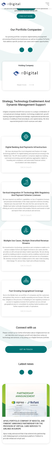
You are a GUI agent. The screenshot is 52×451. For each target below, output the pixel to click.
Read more (21, 85)
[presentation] (21, 49)
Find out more (26, 16)
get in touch (26, 349)
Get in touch (26, 167)
